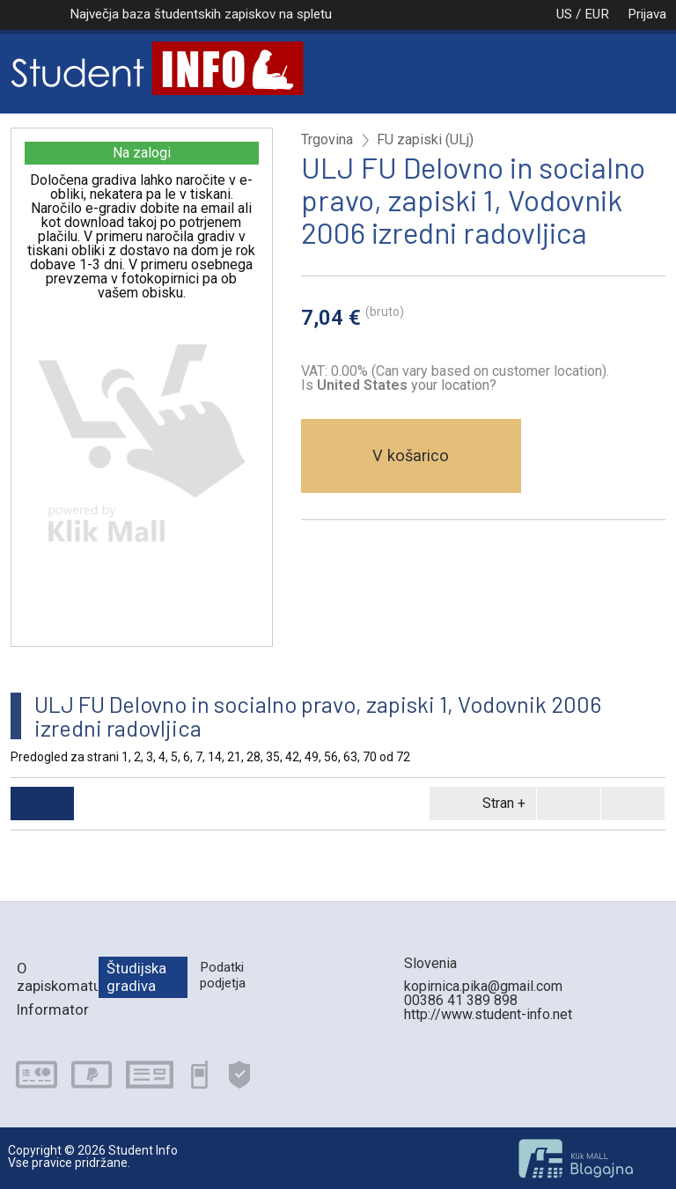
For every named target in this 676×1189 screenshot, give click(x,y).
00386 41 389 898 (461, 1000)
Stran (479, 803)
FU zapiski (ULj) (425, 140)
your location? (406, 385)
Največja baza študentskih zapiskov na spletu (201, 14)
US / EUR (564, 14)
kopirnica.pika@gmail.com (483, 986)
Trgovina (327, 140)
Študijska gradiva (136, 976)
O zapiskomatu (58, 976)
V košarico (410, 455)
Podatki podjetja (223, 974)
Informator (53, 1009)
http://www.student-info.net (488, 1014)
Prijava (647, 14)
